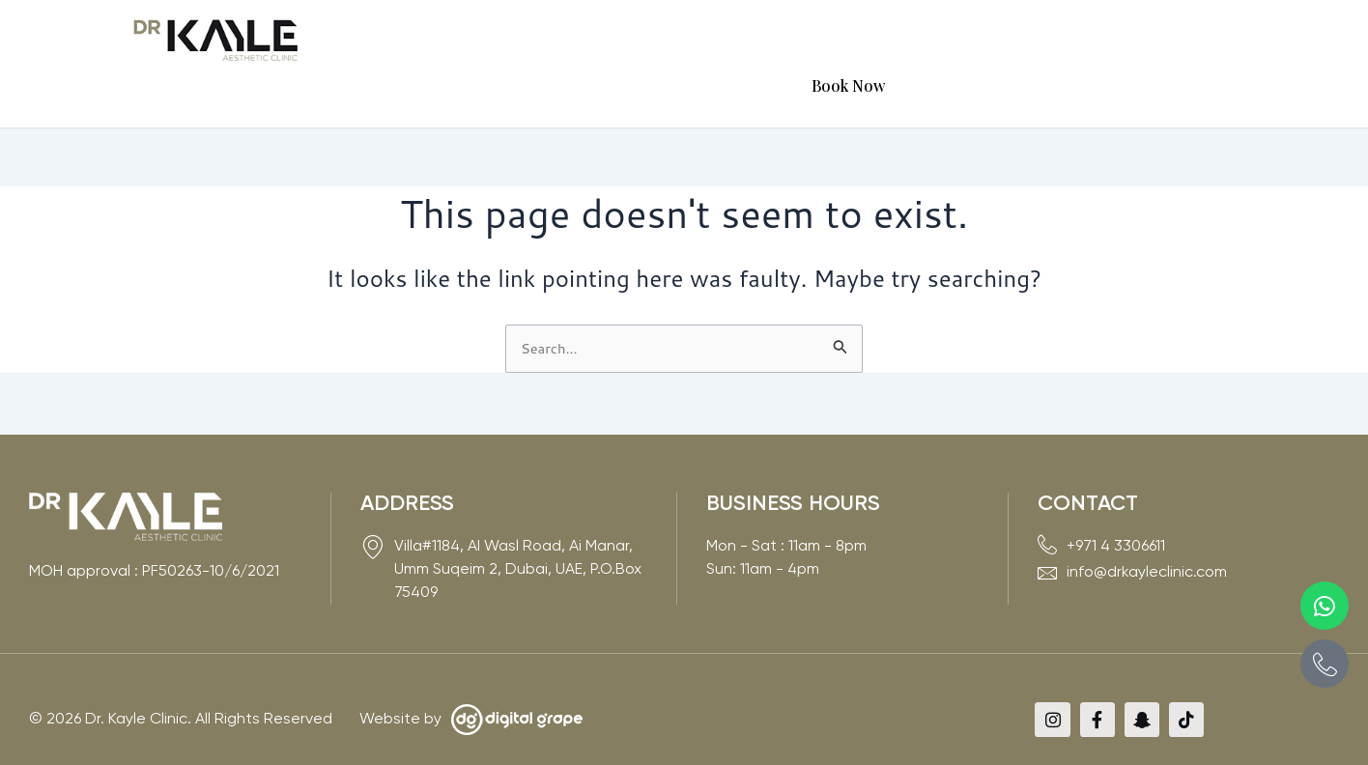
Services (606, 41)
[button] (508, 41)
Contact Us (1081, 41)
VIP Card (991, 41)
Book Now (1183, 41)
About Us (508, 41)
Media (911, 41)
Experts (700, 41)
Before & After (809, 41)
